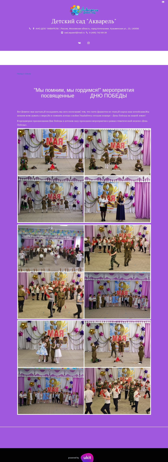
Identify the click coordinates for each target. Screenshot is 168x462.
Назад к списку (23, 73)
